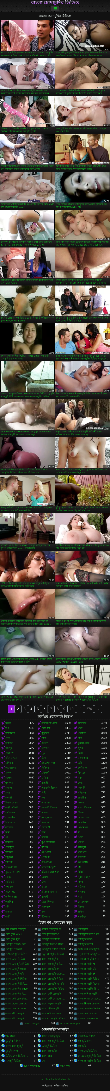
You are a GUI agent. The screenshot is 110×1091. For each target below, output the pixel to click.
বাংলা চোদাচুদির (49, 1050)
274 (89, 709)
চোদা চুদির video (13, 934)
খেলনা (8, 777)
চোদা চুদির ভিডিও (50, 934)
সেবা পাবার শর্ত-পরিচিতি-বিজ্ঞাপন (55, 1079)
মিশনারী (9, 743)
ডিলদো (45, 822)
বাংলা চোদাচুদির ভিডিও (55, 2)
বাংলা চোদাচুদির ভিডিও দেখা (17, 993)
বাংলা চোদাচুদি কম (51, 968)
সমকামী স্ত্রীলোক (49, 807)
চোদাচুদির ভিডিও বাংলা (53, 949)
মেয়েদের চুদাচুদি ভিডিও (89, 1055)
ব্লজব (8, 723)
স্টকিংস (45, 767)
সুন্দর (80, 748)
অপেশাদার (83, 758)
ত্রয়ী (80, 762)
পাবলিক (9, 901)
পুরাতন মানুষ (84, 877)
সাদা (44, 738)
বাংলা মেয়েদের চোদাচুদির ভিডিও (17, 1008)
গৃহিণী (81, 842)
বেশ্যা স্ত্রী (46, 827)
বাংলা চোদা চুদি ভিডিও (53, 1041)
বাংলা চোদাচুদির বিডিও (53, 988)
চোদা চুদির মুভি (12, 939)
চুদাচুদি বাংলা (11, 1050)
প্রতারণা (45, 857)
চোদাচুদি (82, 1046)
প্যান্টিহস (82, 916)
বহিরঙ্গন (82, 792)
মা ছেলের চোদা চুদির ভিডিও (71, 1023)
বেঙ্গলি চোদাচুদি (31, 1023)
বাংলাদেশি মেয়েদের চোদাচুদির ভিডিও (89, 1013)
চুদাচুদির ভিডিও (12, 1041)
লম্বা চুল (9, 886)
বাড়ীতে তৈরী (11, 807)
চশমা (7, 832)
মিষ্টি (44, 792)
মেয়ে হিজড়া (48, 901)
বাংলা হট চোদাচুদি (50, 1008)
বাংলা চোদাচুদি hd (87, 964)
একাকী (8, 797)
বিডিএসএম (11, 867)
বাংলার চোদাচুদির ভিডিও (89, 1018)
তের (7, 738)
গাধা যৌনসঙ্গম (85, 807)
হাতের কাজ (83, 817)
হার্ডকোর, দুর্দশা (49, 867)
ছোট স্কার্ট (9, 881)
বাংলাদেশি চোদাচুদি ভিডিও (17, 1013)
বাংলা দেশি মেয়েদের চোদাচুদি (53, 998)
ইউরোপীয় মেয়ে (49, 723)
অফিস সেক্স (11, 896)
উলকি (81, 812)
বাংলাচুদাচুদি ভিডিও (87, 1050)
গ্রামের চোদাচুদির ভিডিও (53, 929)
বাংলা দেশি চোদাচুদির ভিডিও (17, 998)
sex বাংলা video (32, 1065)
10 (72, 709)
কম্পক (45, 847)
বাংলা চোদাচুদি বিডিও (52, 978)
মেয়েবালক (83, 901)
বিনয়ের (81, 772)
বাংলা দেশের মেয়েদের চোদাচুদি (89, 998)
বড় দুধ (8, 748)
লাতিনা (8, 862)
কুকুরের (45, 733)
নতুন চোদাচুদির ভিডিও (53, 954)
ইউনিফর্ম (46, 916)
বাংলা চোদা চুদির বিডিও (17, 964)
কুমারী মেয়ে (83, 743)
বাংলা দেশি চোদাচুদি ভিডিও (89, 993)
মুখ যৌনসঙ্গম (48, 842)
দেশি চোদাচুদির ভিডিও (16, 954)
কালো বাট (10, 891)
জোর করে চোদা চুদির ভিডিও (89, 949)
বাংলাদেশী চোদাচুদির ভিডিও (17, 1018)
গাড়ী (7, 916)
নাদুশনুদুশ (46, 906)
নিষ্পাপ (45, 748)
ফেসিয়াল (82, 767)
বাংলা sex (47, 1055)
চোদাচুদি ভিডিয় (85, 944)
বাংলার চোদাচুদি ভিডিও (53, 1018)
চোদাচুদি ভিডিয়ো (13, 949)
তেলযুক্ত (9, 847)
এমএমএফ (83, 827)
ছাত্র (43, 832)
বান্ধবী (45, 782)
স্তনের (44, 886)
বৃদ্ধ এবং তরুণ (12, 872)
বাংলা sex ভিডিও (87, 1036)
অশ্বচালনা (10, 733)
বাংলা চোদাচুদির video (16, 988)
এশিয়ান (9, 762)
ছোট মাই (46, 728)
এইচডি (45, 743)
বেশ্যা (80, 782)
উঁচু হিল (9, 857)
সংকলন (9, 772)
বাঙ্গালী (45, 896)
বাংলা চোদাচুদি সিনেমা (89, 983)
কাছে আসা (47, 817)
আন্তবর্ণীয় (10, 817)
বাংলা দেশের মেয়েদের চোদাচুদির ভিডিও (17, 1003)
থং (6, 837)
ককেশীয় (82, 822)
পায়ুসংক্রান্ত (10, 767)
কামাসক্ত (9, 753)
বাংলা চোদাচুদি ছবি (14, 973)
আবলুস (82, 847)
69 (79, 867)
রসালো (9, 852)
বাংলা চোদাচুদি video (15, 968)
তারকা (45, 837)
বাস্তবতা (9, 842)
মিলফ (81, 753)
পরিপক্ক (81, 886)
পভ (43, 797)
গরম (80, 777)
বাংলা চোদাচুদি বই (87, 973)
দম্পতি (45, 812)
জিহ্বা (81, 906)
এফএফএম (47, 862)
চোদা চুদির (83, 929)
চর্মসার (45, 777)
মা (79, 832)
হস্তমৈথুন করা (48, 762)
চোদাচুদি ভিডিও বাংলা (52, 944)
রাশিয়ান (9, 827)
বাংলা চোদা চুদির (50, 959)
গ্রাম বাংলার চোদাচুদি (15, 929)
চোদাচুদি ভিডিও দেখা (15, 944)
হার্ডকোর (82, 723)
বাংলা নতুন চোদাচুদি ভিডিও (53, 1003)
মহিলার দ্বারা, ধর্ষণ (50, 872)
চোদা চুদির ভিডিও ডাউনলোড (89, 934)
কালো (81, 802)
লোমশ (8, 787)
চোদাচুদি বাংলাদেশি (51, 939)
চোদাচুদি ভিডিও (49, 1046)
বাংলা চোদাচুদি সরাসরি (53, 983)
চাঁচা (80, 738)
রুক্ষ (43, 911)
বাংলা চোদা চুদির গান (88, 959)
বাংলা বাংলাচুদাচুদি (51, 1036)
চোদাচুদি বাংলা (85, 1041)
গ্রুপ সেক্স (46, 852)
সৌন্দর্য (45, 772)
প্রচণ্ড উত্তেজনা (49, 891)
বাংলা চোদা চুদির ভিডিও (53, 964)
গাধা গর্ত (82, 852)
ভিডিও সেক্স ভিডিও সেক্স (17, 1055)
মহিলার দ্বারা (11, 758)
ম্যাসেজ (82, 857)
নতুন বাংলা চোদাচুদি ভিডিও (89, 954)
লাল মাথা (46, 802)
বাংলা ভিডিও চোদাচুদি (89, 1003)
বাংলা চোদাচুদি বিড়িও (16, 978)
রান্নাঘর (8, 911)
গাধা (80, 728)
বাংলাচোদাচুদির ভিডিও (89, 1008)
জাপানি (81, 787)
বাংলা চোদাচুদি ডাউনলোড (53, 973)
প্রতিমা (81, 911)
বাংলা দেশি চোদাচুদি (51, 993)
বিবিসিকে (9, 822)
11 (80, 709)
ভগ (7, 728)
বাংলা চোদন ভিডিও (15, 959)
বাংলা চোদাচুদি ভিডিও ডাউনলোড (17, 983)
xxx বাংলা (10, 1036)
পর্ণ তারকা (10, 812)
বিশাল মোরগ (11, 802)
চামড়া (8, 792)
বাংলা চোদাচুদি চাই (87, 968)
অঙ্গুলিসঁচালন (49, 787)
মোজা (8, 877)
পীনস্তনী (82, 733)
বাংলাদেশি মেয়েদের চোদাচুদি (53, 1013)
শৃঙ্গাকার (9, 782)
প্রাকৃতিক (82, 797)
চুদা (43, 1060)
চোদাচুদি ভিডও (85, 939)
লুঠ (43, 753)
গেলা (80, 837)
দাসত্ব (80, 881)
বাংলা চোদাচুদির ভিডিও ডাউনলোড (89, 988)
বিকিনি (81, 872)
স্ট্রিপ (44, 758)
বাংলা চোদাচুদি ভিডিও (89, 978)
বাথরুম (81, 891)
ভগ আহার (83, 862)
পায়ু (80, 896)
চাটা (7, 906)
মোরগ (45, 877)
